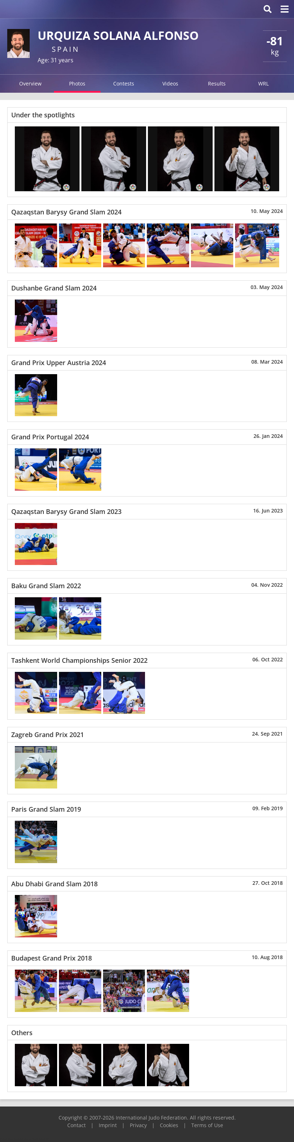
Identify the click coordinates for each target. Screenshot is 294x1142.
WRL (263, 83)
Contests (123, 83)
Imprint (108, 1125)
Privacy (138, 1125)
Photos (77, 83)
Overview (30, 83)
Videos (170, 83)
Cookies (169, 1125)
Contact (76, 1125)
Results (217, 83)
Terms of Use (207, 1125)
